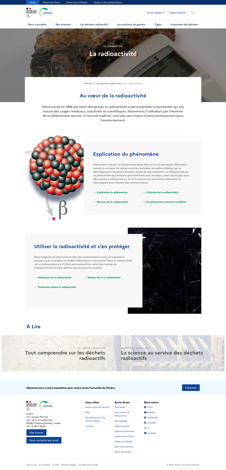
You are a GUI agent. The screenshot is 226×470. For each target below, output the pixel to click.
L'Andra (33, 2)
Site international (124, 446)
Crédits (56, 464)
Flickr (153, 407)
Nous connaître (37, 24)
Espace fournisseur (124, 436)
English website (178, 12)
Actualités (120, 407)
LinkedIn (153, 422)
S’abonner (191, 387)
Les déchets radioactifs (94, 24)
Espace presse (122, 425)
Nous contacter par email (44, 440)
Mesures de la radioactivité (110, 201)
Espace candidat (123, 441)
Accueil (88, 83)
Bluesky (153, 412)
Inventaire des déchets (184, 24)
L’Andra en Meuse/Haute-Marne (108, 2)
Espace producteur (125, 431)
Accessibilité (44, 464)
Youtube (153, 432)
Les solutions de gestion (131, 24)
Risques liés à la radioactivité (102, 277)
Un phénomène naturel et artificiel (164, 201)
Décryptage (121, 420)
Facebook (153, 417)
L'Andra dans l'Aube (51, 2)
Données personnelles (88, 464)
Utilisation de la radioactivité (52, 277)
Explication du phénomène (110, 192)
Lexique (89, 425)
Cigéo (158, 24)
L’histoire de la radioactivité (160, 192)
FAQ (87, 412)
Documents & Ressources (122, 414)
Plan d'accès (36, 432)
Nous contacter (123, 451)
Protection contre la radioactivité (55, 287)
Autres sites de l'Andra (97, 407)
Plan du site (31, 464)
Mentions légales (68, 464)
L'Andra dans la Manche (76, 2)
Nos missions (63, 24)
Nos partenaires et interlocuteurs (95, 419)
